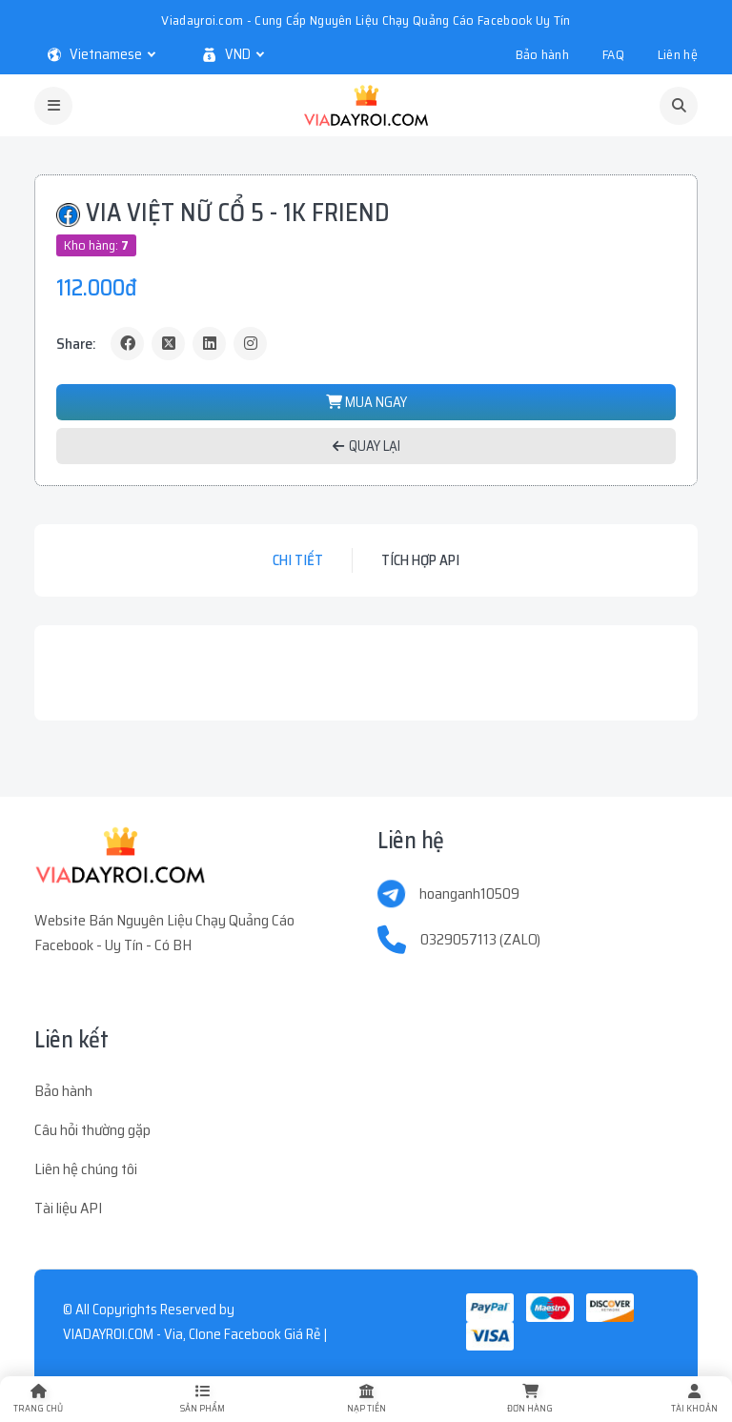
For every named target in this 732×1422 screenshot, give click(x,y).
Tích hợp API (420, 560)
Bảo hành (542, 54)
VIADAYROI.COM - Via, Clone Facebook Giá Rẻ (191, 1334)
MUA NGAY (366, 402)
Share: (76, 344)
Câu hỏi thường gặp (92, 1130)
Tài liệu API (68, 1208)
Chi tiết (298, 560)
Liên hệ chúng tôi (85, 1169)
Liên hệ (678, 54)
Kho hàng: (96, 244)
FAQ (613, 54)
